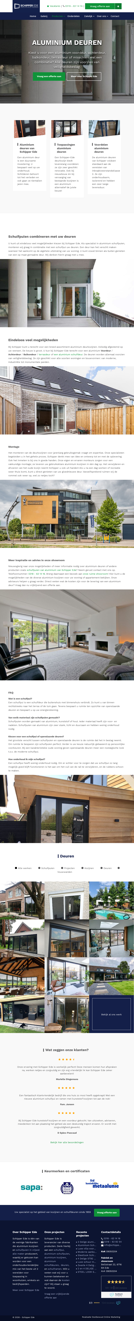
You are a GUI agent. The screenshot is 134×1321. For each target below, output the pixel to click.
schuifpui (59, 1250)
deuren (65, 1265)
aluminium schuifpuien (56, 1253)
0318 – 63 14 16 (74, 5)
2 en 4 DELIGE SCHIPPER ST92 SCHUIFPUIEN (86, 1268)
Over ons (101, 16)
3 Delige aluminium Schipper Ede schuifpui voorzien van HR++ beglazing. (86, 1242)
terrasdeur (44, 354)
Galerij (44, 16)
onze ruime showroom (95, 573)
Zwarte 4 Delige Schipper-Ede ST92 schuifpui (86, 1265)
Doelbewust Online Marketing (106, 1317)
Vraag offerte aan (107, 1212)
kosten (65, 1280)
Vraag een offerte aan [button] (49, 76)
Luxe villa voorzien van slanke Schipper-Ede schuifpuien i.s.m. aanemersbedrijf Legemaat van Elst (86, 1248)
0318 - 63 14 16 (36, 573)
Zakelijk (88, 16)
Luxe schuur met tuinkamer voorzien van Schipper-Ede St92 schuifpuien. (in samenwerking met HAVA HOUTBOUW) (86, 1262)
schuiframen (54, 1269)
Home (33, 16)
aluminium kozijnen (55, 1257)
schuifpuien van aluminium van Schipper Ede (51, 570)
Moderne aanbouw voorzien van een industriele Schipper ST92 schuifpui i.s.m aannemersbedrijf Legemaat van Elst (86, 1252)
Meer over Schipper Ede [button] (84, 76)
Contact (115, 16)
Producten (57, 16)
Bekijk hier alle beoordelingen (67, 1142)
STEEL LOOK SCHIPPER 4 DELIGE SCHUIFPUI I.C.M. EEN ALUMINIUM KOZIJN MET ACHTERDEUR (86, 1272)
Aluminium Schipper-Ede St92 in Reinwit (86, 1245)
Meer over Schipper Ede (26, 1290)
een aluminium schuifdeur (68, 354)
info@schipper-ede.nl (113, 1245)
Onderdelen (73, 16)
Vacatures (53, 5)
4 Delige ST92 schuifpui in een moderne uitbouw (86, 1258)
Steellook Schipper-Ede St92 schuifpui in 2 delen (86, 1255)
